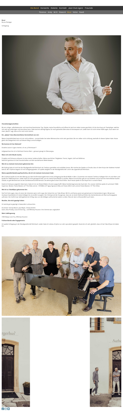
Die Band (34, 8)
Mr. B (55, 12)
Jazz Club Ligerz (75, 8)
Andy (50, 12)
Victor (75, 12)
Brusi (69, 12)
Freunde (89, 8)
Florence (42, 12)
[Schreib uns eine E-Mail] (8, 409)
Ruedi (81, 12)
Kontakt (63, 8)
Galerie (54, 8)
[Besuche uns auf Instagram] (6, 409)
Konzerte (45, 8)
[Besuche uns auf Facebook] (3, 409)
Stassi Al (62, 12)
